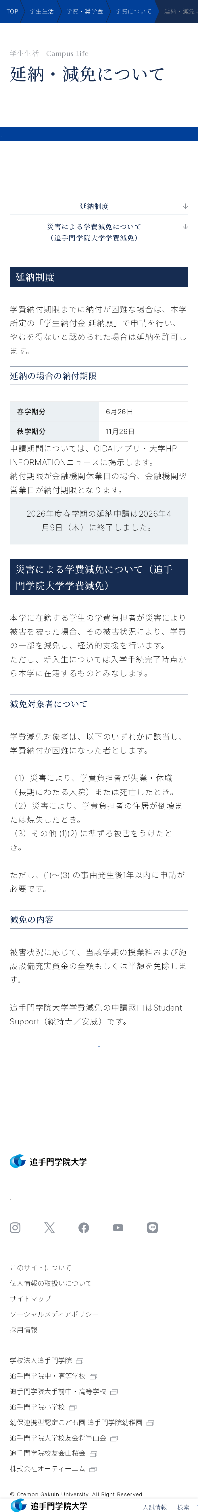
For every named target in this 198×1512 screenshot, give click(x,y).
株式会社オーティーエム (53, 1469)
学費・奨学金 (84, 11)
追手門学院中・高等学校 (53, 1376)
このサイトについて (41, 1268)
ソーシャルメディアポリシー (54, 1314)
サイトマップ (30, 1299)
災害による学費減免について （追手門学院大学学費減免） (94, 229)
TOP (12, 11)
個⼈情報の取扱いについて (51, 1283)
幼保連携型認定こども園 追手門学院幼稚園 (82, 1422)
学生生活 (42, 11)
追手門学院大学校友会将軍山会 (64, 1438)
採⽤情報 (23, 1330)
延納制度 (94, 204)
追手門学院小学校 (43, 1407)
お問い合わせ (45, 1195)
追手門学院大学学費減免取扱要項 (98, 1050)
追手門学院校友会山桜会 (53, 1453)
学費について (134, 11)
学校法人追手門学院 (46, 1360)
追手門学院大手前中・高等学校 (64, 1391)
